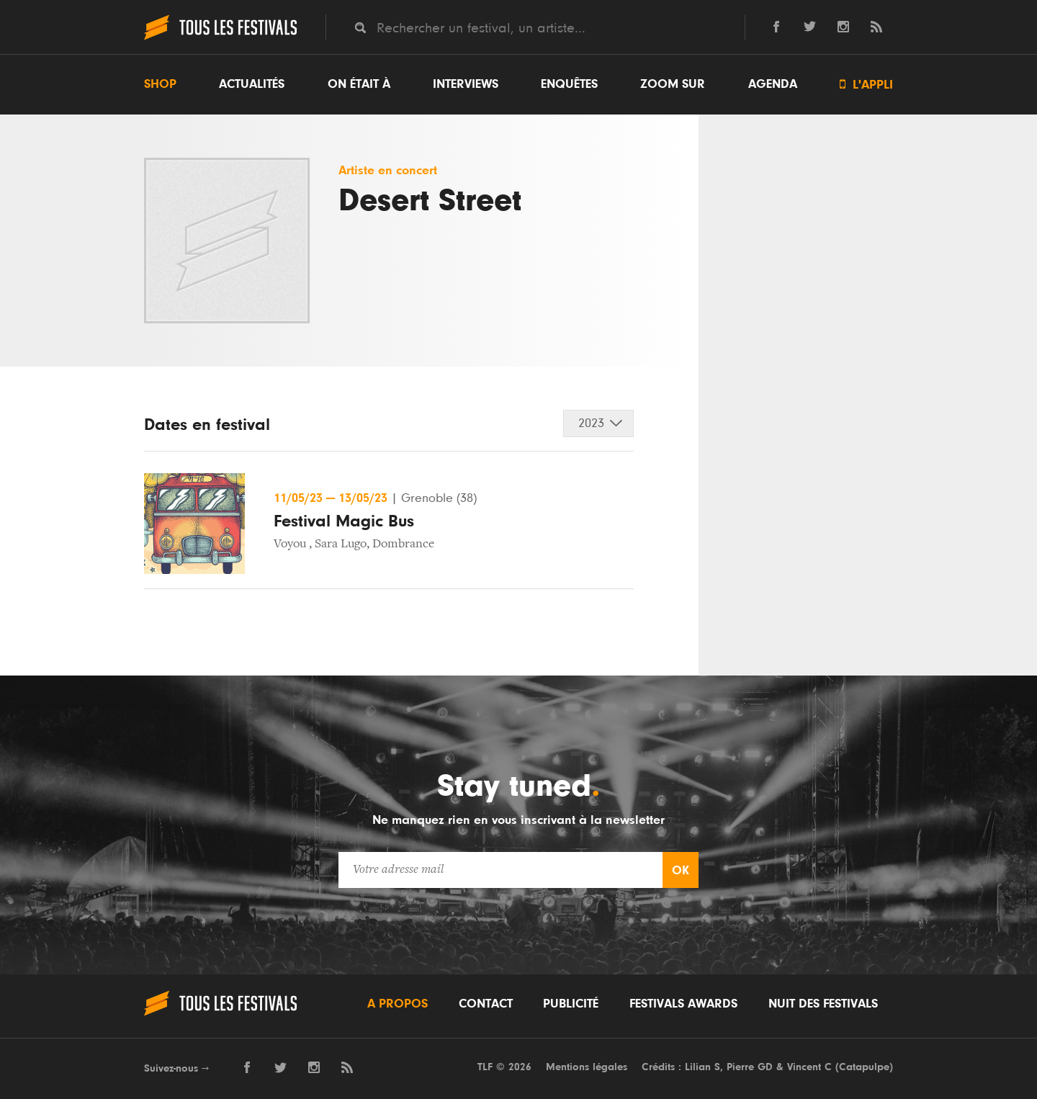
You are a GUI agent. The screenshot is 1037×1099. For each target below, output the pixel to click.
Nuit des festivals (823, 1003)
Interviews (465, 84)
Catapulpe (864, 1067)
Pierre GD (750, 1067)
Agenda (772, 84)
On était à (359, 84)
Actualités (251, 84)
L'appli (866, 84)
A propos (397, 1003)
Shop (160, 84)
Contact (486, 1003)
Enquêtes (569, 84)
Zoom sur (672, 84)
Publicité (570, 1003)
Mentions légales (586, 1067)
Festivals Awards (683, 1003)
